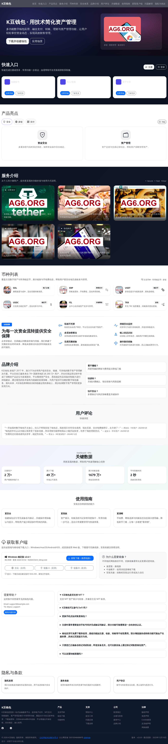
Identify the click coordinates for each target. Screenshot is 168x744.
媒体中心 (117, 719)
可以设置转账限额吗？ (72, 653)
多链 (18, 121)
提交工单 (89, 716)
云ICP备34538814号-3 (49, 737)
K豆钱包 (6, 3)
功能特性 (61, 719)
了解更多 (20, 93)
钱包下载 (61, 716)
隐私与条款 (160, 3)
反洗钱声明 (146, 723)
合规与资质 (118, 716)
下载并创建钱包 (17, 41)
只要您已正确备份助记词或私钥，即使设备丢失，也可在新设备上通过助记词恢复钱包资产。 (104, 645)
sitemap (87, 737)
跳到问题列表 (10, 612)
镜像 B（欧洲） (79, 568)
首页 (34, 3)
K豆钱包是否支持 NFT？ (73, 594)
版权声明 (145, 712)
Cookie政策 (146, 719)
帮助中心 (89, 712)
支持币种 (61, 712)
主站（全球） (19, 568)
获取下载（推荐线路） (80, 558)
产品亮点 (53, 3)
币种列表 (74, 3)
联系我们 (117, 712)
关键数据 (115, 3)
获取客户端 (137, 3)
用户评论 (105, 3)
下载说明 (89, 723)
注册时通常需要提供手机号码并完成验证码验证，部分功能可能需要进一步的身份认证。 (102, 624)
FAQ (162, 122)
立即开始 (9, 93)
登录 (161, 67)
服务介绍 (63, 3)
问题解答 (149, 3)
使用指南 (126, 3)
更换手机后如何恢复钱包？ (74, 616)
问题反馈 (89, 719)
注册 (149, 67)
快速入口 (42, 3)
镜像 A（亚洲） (49, 568)
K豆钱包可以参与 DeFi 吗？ (75, 607)
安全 (7, 121)
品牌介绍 (95, 3)
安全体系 (84, 3)
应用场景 (37, 41)
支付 (30, 121)
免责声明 (145, 716)
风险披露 (145, 727)
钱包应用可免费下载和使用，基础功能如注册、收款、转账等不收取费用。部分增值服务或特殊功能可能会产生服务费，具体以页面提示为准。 (112, 635)
